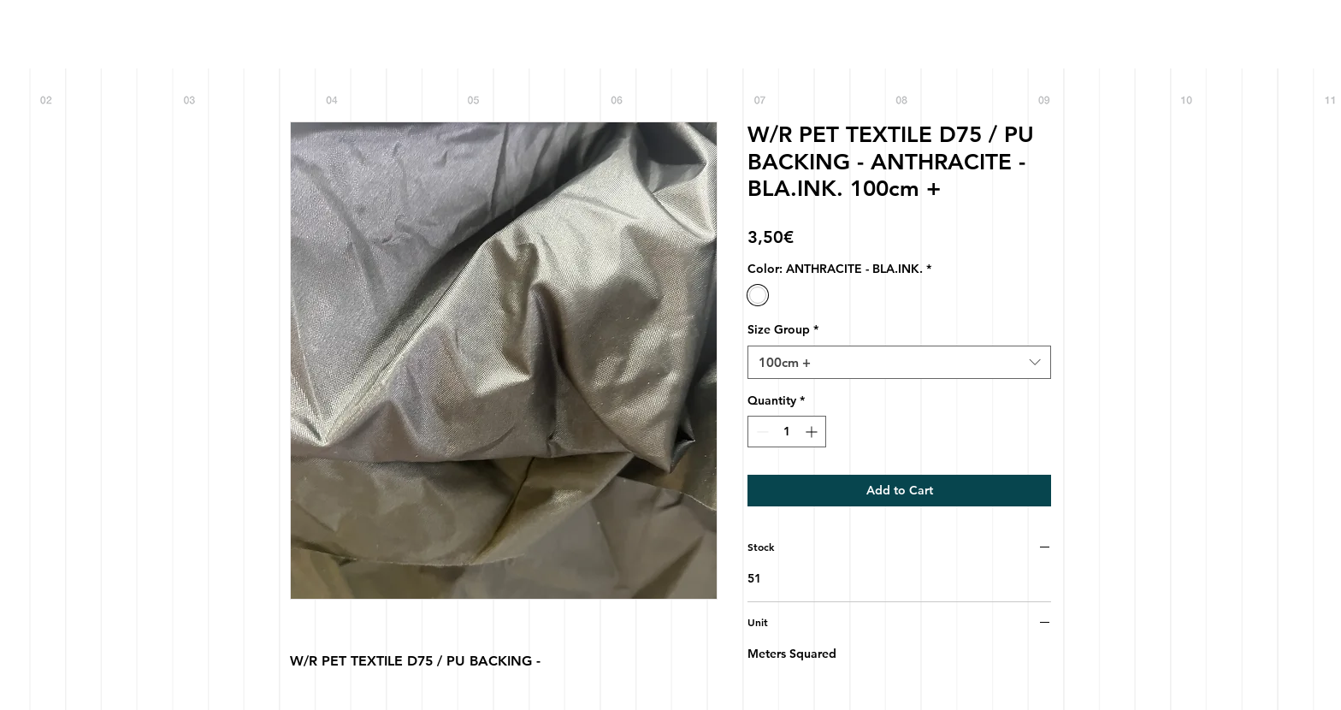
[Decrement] (760, 432)
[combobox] (899, 362)
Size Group (782, 329)
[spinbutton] (786, 432)
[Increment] (813, 432)
